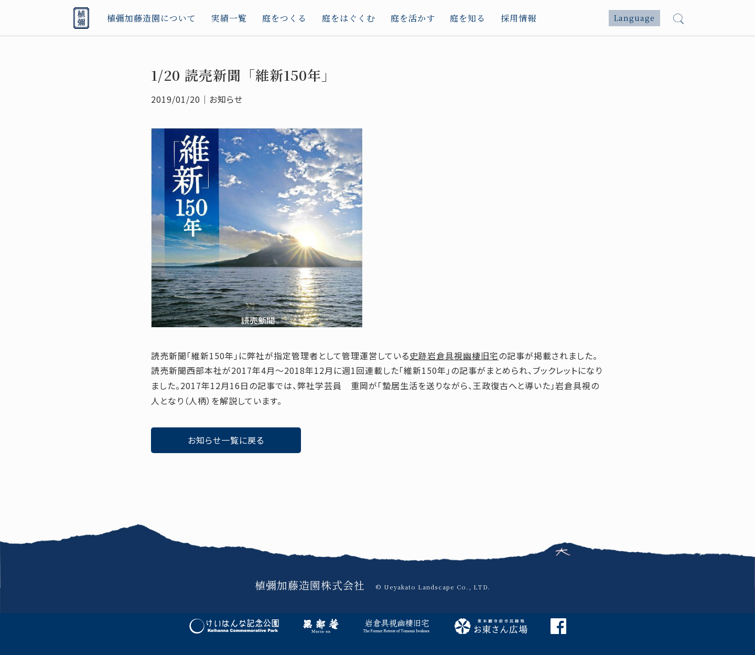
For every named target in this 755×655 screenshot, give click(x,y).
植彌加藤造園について (151, 18)
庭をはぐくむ (348, 18)
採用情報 (518, 18)
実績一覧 (229, 18)
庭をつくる (284, 18)
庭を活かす (413, 18)
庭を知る (468, 18)
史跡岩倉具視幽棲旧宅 (454, 355)
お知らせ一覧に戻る (226, 440)
